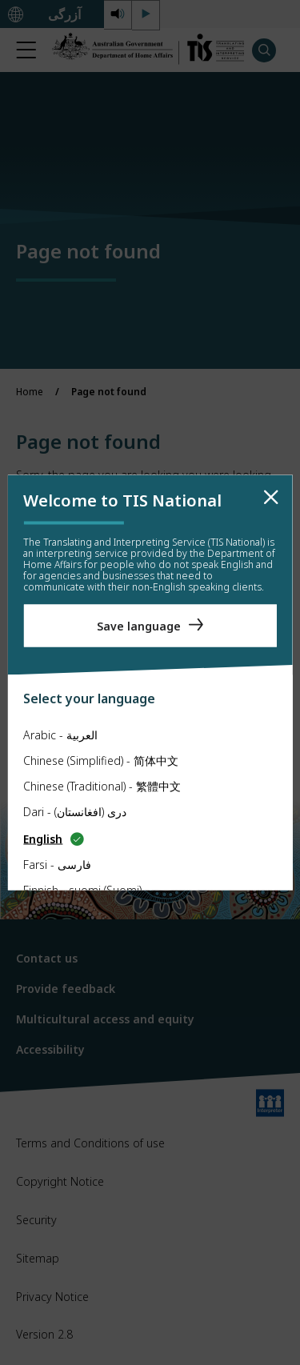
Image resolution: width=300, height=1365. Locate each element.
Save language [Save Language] (139, 625)
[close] (271, 497)
